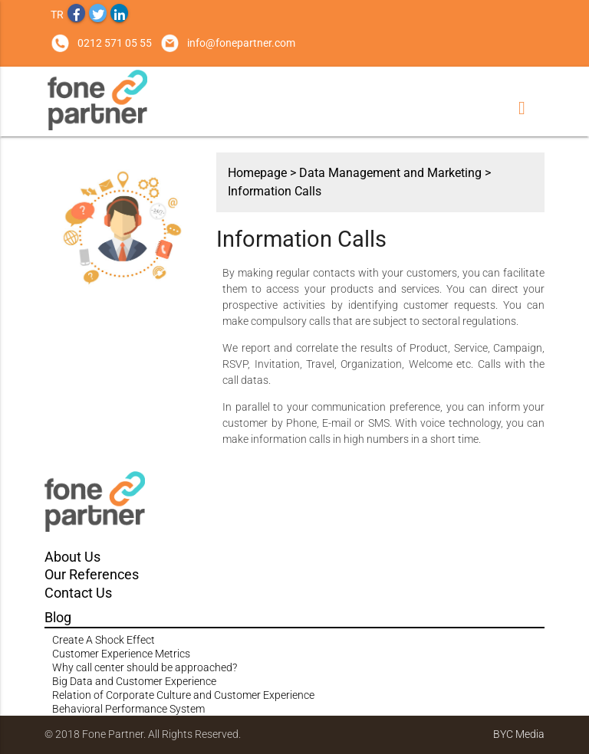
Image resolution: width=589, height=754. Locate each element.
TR (57, 14)
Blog (57, 617)
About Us (72, 557)
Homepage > (263, 173)
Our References (91, 574)
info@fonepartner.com (241, 43)
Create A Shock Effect (103, 640)
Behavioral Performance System (128, 709)
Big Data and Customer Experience (134, 681)
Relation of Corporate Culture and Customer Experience (183, 695)
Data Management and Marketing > (395, 173)
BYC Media (519, 734)
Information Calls (274, 191)
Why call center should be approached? (144, 667)
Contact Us (78, 593)
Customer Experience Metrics (121, 653)
